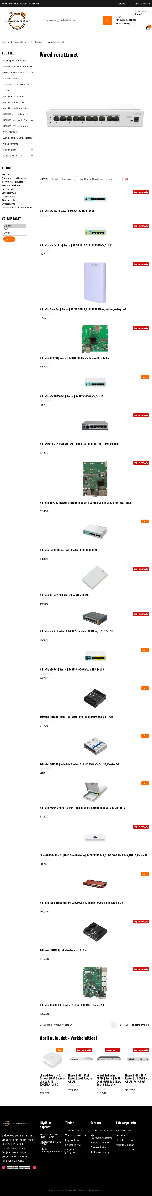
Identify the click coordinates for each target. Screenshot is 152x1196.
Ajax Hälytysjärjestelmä (15, 108)
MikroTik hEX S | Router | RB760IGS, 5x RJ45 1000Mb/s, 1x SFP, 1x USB (76, 631)
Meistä (5, 174)
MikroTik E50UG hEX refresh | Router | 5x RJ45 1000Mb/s (70, 549)
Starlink (7, 90)
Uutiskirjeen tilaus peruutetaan (17, 207)
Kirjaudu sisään (125, 1144)
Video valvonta (10, 143)
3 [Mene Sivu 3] (127, 1024)
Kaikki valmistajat (100, 1152)
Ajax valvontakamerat (14, 102)
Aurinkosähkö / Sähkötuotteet (18, 137)
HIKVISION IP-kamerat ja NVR (18, 72)
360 (15, 229)
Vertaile (120, 1135)
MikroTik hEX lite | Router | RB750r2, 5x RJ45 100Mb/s (68, 211)
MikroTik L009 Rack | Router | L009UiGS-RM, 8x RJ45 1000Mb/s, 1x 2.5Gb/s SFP (82, 902)
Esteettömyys (9, 192)
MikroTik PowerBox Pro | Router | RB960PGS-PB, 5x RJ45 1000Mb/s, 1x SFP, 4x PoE (83, 807)
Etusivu (5, 42)
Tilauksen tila (8, 199)
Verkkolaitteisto (99, 1142)
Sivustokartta (8, 203)
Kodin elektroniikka (12, 155)
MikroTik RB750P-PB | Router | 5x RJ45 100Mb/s (65, 594)
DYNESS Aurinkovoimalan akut (18, 66)
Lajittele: (44, 178)
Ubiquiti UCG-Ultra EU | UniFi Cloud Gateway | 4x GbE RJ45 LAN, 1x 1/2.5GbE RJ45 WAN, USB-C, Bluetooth (93, 855)
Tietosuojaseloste (11, 185)
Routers (38, 42)
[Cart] (148, 27)
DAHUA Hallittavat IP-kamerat (18, 119)
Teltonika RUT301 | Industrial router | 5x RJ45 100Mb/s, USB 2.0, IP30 (76, 716)
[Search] (107, 20)
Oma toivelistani (125, 1140)
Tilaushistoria (124, 1130)
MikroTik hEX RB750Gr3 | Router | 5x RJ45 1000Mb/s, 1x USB (71, 396)
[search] (71, 20)
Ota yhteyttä (8, 196)
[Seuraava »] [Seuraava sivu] (140, 1024)
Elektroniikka (9, 149)
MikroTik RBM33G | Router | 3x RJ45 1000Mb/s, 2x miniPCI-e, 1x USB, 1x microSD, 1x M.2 (85, 502)
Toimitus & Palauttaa (12, 181)
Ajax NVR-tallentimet (13, 96)
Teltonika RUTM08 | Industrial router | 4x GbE (63, 950)
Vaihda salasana (125, 1149)
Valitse (15, 226)
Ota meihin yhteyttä (71, 1150)
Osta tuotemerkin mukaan (15, 177)
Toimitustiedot (74, 1130)
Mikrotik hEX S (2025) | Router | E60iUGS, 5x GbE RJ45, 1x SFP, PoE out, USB (79, 443)
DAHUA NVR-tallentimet (15, 125)
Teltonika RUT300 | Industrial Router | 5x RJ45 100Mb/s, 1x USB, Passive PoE (79, 764)
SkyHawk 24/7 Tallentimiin (16, 84)
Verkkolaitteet (21, 42)
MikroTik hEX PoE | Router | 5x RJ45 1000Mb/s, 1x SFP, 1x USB (72, 669)
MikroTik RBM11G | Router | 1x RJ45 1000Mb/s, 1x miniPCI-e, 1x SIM (74, 358)
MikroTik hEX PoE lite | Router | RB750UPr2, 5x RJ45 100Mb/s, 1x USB (76, 245)
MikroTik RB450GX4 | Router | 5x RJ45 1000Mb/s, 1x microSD (72, 1005)
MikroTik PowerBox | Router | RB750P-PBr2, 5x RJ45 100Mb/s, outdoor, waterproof (83, 309)
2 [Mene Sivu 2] (120, 1024)
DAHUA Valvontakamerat (16, 114)
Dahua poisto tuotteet (14, 60)
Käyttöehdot (8, 188)
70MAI (15, 233)
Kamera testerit (11, 78)
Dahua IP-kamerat (101, 1130)
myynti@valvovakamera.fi (55, 1151)
